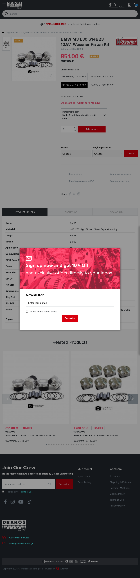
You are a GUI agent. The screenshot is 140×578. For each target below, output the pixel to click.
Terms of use (50, 311)
